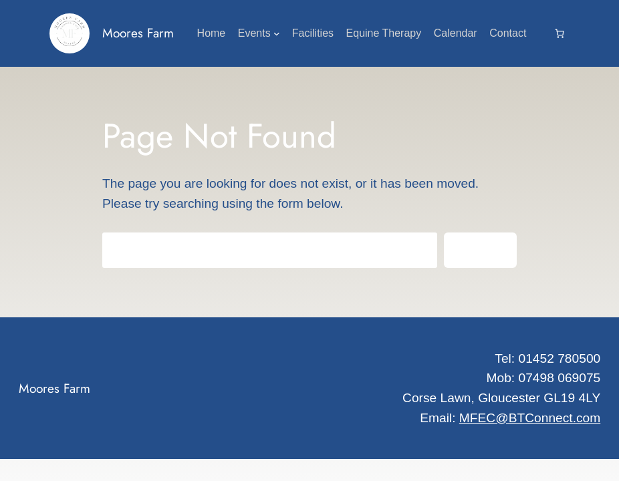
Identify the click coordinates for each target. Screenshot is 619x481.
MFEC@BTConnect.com (529, 418)
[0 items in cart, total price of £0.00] (559, 33)
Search (480, 249)
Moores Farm (138, 32)
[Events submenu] (276, 33)
